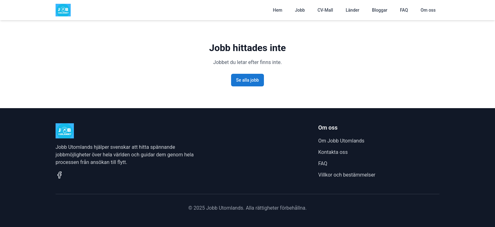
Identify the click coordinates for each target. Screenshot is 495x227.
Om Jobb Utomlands (341, 141)
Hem (278, 10)
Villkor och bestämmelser (346, 175)
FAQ (404, 10)
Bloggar (379, 10)
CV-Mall (325, 10)
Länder (352, 10)
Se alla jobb (247, 80)
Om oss (428, 10)
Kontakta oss (333, 152)
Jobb (300, 10)
